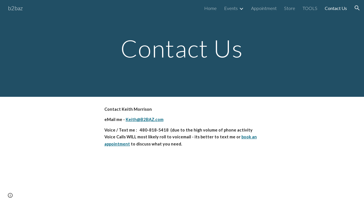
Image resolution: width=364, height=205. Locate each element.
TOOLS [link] (310, 8)
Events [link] (231, 8)
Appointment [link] (264, 8)
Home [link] (210, 8)
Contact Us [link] (336, 8)
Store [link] (289, 8)
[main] (182, 48)
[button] (357, 8)
